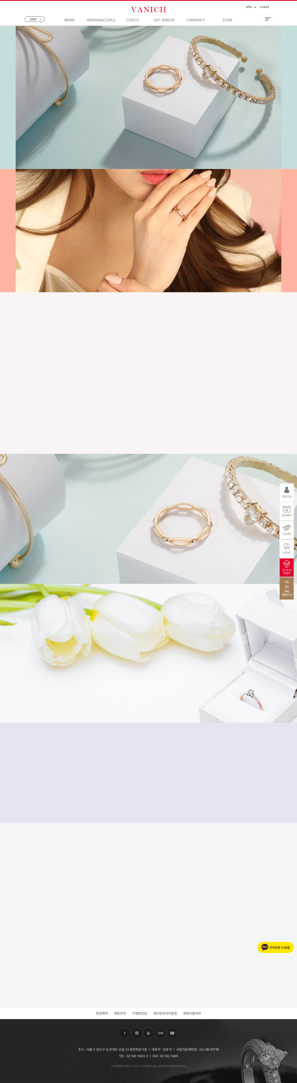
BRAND (69, 19)
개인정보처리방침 (165, 1013)
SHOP (35, 19)
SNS (251, 7)
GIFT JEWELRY (164, 19)
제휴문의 (120, 1013)
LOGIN (264, 7)
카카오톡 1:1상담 (280, 947)
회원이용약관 (192, 1013)
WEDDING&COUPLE (101, 19)
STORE (227, 19)
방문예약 (102, 1013)
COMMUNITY (196, 19)
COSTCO (132, 19)
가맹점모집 (139, 1013)
